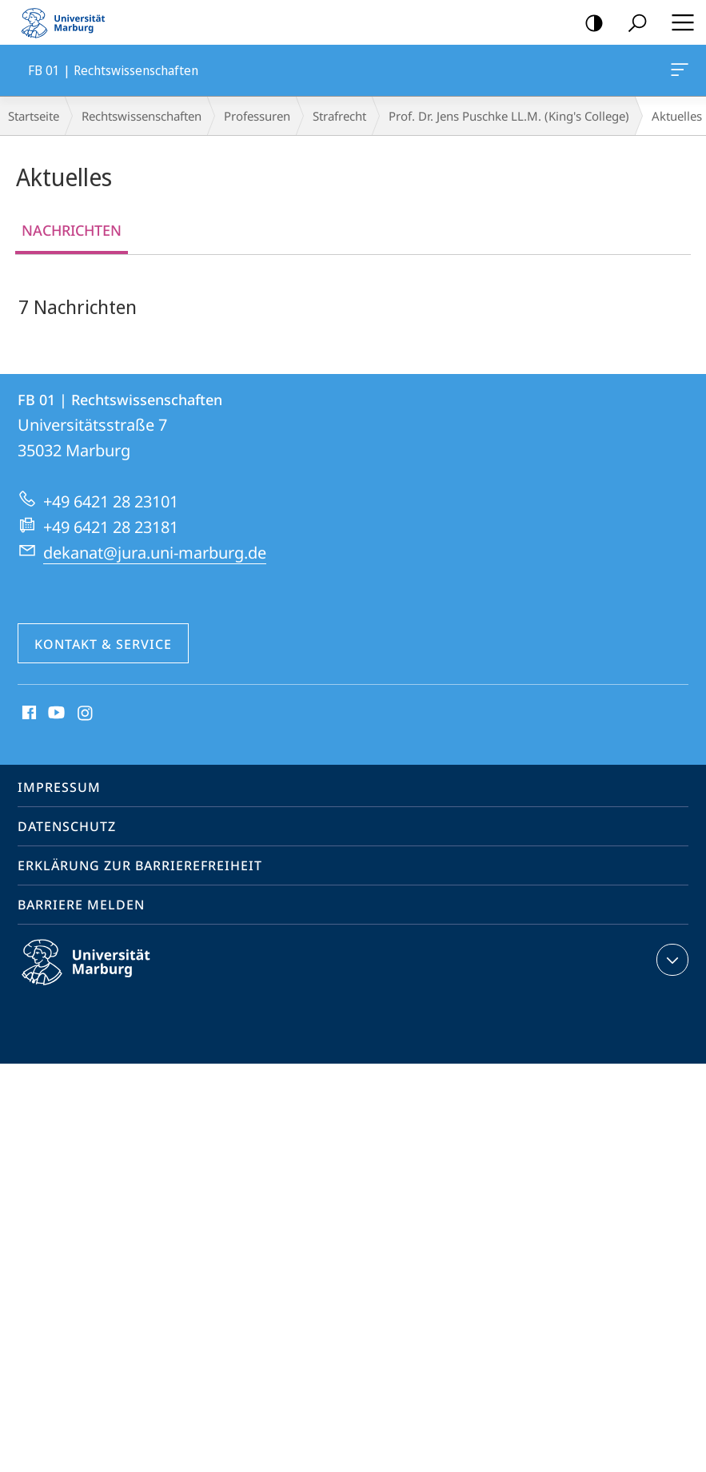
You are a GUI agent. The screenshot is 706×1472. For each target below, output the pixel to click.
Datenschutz (67, 826)
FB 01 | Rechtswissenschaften (678, 72)
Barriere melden (81, 904)
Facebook (28, 713)
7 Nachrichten (77, 306)
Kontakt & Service (103, 644)
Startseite (33, 116)
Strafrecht (339, 116)
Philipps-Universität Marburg (100, 974)
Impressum (59, 787)
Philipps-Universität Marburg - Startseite (68, 22)
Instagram (86, 713)
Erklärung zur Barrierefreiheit (140, 865)
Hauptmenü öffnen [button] (678, 22)
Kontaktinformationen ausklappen (670, 960)
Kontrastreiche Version (588, 23)
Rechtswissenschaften (141, 116)
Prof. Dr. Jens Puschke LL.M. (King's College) (509, 116)
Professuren (257, 116)
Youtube (55, 713)
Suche (632, 23)
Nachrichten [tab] (72, 230)
